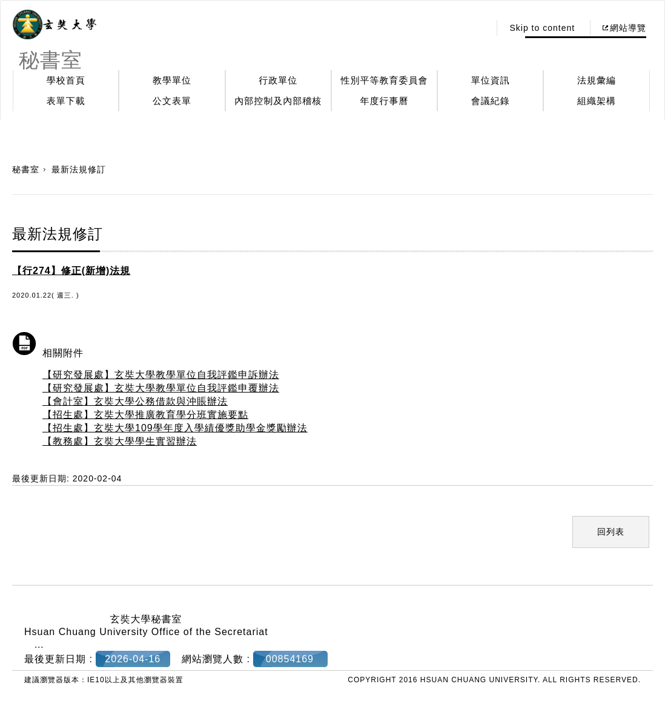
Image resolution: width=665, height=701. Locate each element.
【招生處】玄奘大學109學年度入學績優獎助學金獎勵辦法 (175, 428)
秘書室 (25, 169)
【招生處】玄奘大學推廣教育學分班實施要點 (145, 414)
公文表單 (172, 101)
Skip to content (542, 28)
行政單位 (278, 80)
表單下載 (66, 101)
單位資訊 (490, 80)
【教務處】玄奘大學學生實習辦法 (119, 441)
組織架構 (596, 101)
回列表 (610, 531)
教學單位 (172, 80)
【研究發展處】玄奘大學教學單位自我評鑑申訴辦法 (160, 375)
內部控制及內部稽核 (278, 101)
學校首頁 (66, 80)
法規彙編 (596, 80)
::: (477, 28)
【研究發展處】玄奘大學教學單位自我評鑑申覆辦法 (160, 388)
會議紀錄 (490, 101)
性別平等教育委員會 (384, 80)
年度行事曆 (384, 101)
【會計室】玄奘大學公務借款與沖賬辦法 (135, 401)
